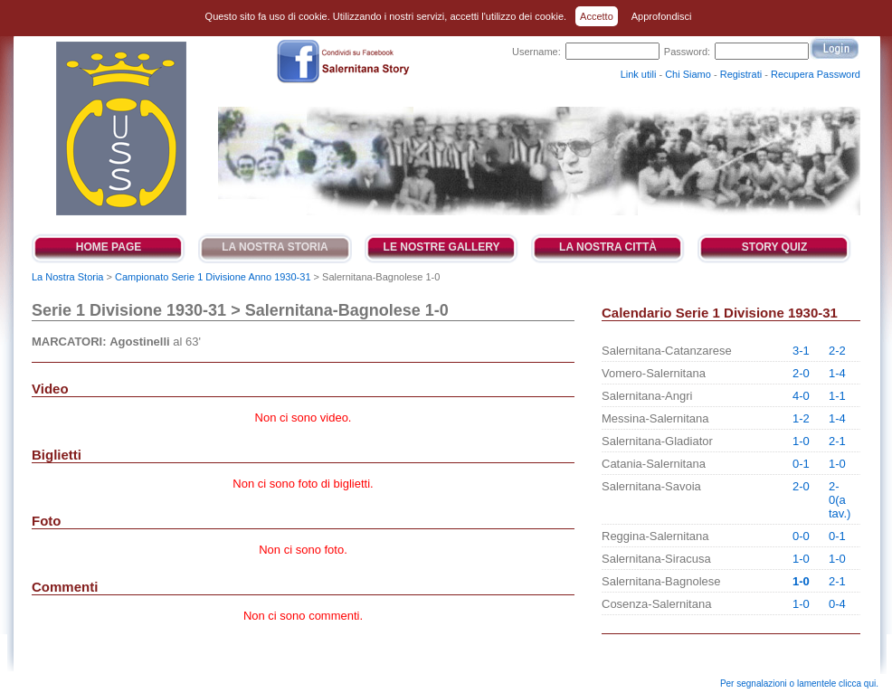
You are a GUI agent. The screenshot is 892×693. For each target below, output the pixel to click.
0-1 (801, 463)
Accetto (596, 16)
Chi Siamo (688, 74)
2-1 (837, 441)
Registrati (741, 74)
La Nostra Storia (275, 247)
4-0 (801, 396)
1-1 (837, 396)
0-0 (801, 536)
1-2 (801, 418)
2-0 (801, 373)
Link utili (639, 74)
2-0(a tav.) (839, 499)
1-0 (801, 441)
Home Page (108, 247)
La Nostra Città (608, 247)
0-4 (837, 604)
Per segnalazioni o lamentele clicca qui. (799, 683)
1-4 (837, 373)
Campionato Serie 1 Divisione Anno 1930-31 (212, 276)
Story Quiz (774, 247)
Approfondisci (661, 16)
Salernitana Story (120, 128)
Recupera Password (815, 74)
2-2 (837, 350)
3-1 (801, 350)
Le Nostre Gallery (442, 247)
